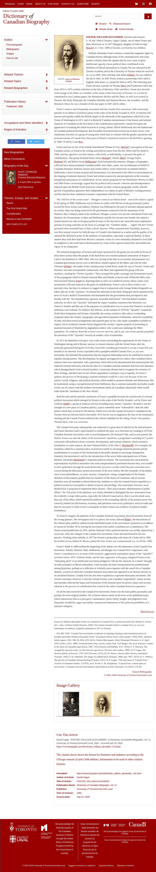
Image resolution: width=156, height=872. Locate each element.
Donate (95, 4)
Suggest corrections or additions (81, 865)
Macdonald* (128, 445)
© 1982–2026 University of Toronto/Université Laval (128, 675)
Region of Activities (15, 129)
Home (21, 4)
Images (10, 53)
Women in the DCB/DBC (19, 219)
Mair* (123, 158)
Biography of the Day (16, 165)
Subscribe (83, 4)
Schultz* (68, 266)
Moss (123, 85)
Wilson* (131, 75)
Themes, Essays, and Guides (21, 198)
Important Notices (106, 865)
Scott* (79, 281)
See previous (25, 187)
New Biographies (14, 152)
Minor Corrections (14, 158)
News (29, 4)
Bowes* (90, 47)
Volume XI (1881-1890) (13, 11)
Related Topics (12, 81)
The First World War (16, 208)
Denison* (58, 161)
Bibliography (12, 49)
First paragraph (14, 44)
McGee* (125, 147)
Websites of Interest (125, 865)
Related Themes (13, 74)
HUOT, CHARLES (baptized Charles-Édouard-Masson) (31, 175)
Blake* (128, 519)
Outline (8, 39)
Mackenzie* (79, 459)
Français (10, 4)
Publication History (15, 101)
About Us (40, 4)
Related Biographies (16, 88)
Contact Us (67, 4)
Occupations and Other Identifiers (23, 122)
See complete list (16, 224)
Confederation (13, 213)
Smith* (66, 403)
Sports (9, 203)
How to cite (12, 58)
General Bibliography (142, 672)
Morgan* (106, 158)
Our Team (53, 4)
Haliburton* (91, 161)
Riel (81, 141)
